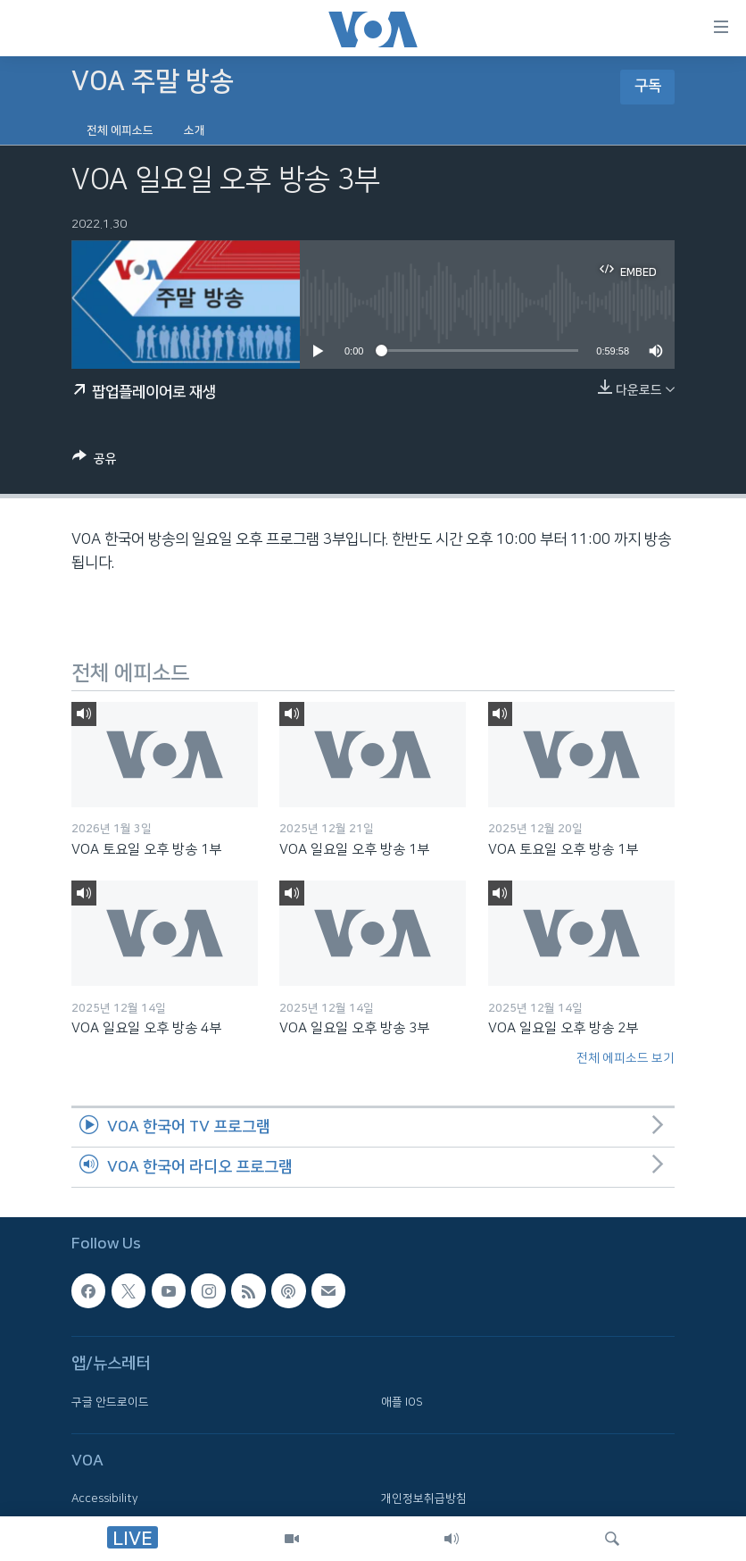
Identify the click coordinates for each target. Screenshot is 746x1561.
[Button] (94, 462)
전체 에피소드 (120, 130)
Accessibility (104, 1498)
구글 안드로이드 (110, 1402)
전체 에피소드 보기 (625, 1058)
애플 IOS (402, 1402)
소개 (194, 130)
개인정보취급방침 (424, 1498)
